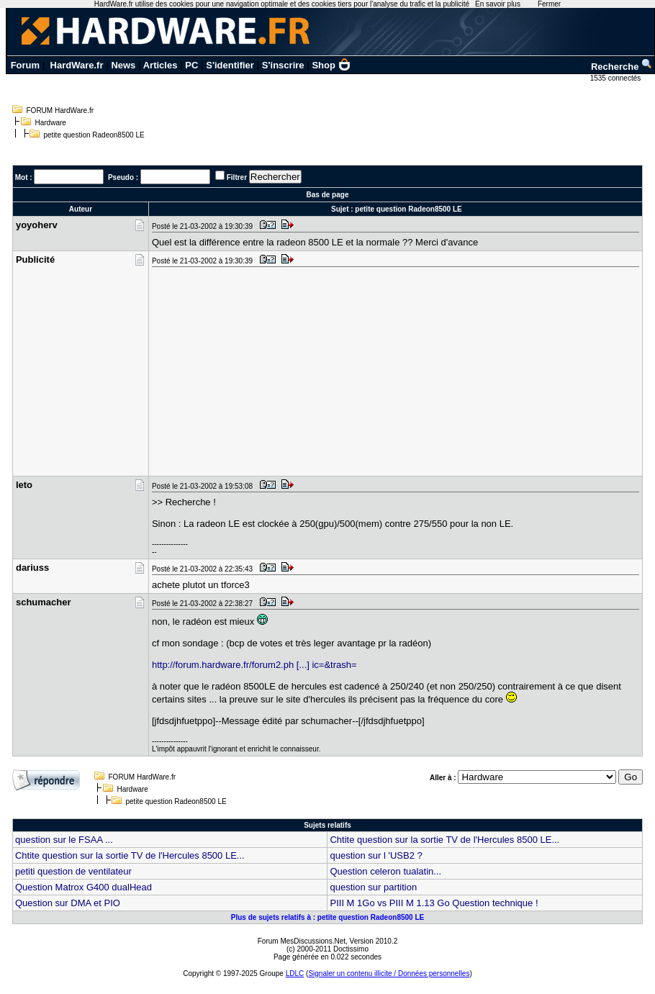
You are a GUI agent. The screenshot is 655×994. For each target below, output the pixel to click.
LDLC (295, 973)
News (123, 65)
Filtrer (237, 177)
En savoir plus (497, 4)
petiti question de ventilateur (73, 871)
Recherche (622, 66)
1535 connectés (616, 78)
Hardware (50, 123)
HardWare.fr (77, 65)
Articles (160, 65)
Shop (331, 65)
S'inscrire (283, 65)
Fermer (549, 4)
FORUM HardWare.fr (60, 110)
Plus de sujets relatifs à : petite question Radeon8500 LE (327, 917)
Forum (25, 65)
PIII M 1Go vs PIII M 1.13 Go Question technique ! (434, 903)
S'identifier (230, 65)
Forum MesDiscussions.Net (301, 941)
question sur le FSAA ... (64, 839)
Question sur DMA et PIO (67, 903)
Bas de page (328, 195)
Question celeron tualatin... (385, 871)
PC (191, 65)
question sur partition (373, 887)
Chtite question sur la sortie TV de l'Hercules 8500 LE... (444, 839)
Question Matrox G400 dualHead (83, 887)
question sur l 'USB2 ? (376, 855)
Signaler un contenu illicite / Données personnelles (388, 973)
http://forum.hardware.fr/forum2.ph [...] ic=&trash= (254, 664)
